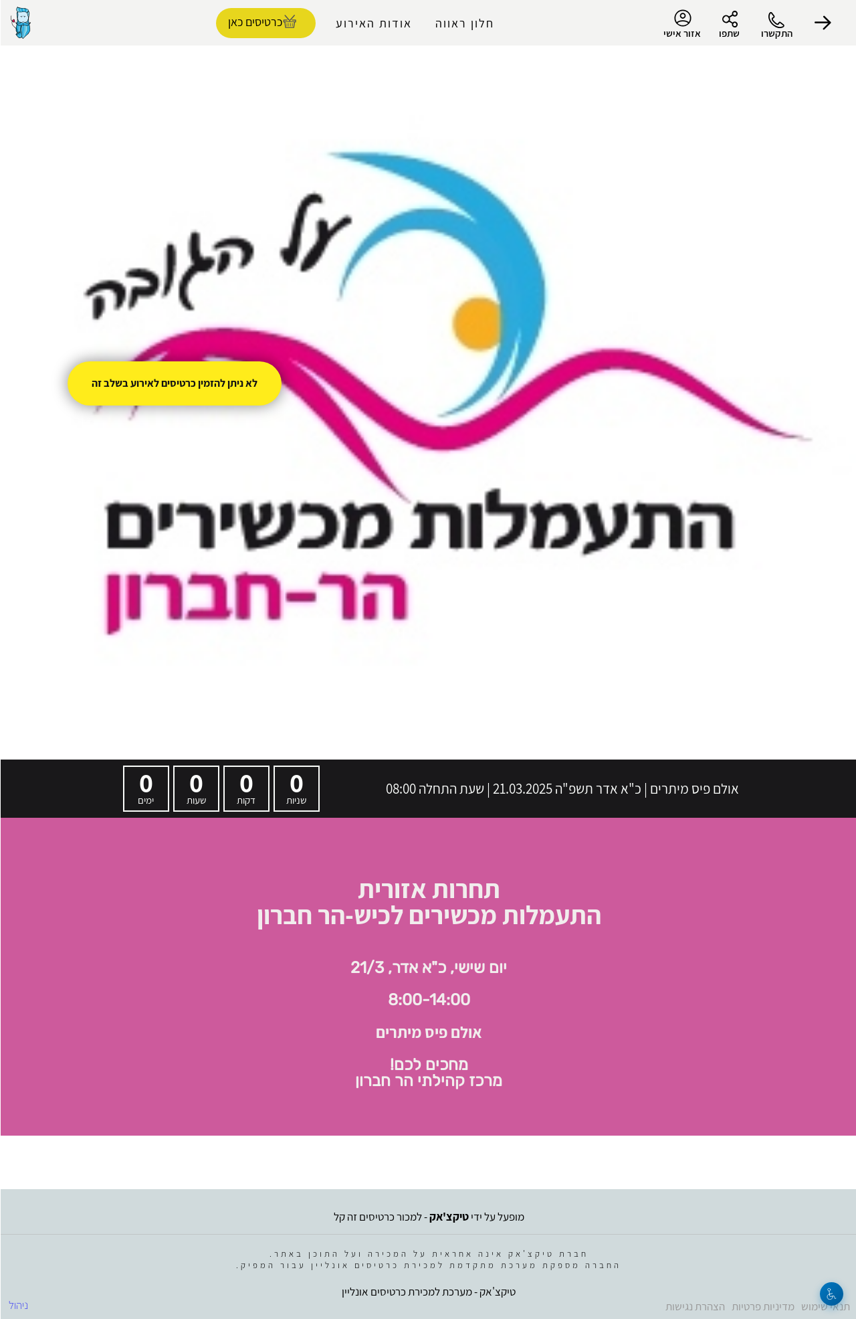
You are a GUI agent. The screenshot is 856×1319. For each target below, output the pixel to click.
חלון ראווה (464, 23)
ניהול (17, 1305)
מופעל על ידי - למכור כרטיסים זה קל (428, 1216)
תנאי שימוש (824, 1306)
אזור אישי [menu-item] (681, 24)
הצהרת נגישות (694, 1306)
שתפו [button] (728, 33)
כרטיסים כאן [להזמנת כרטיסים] (254, 21)
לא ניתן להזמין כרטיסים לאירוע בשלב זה (174, 383)
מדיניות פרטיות (762, 1306)
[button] (822, 23)
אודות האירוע (373, 23)
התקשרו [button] (776, 33)
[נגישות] (831, 1294)
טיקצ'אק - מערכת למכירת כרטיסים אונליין (428, 1291)
